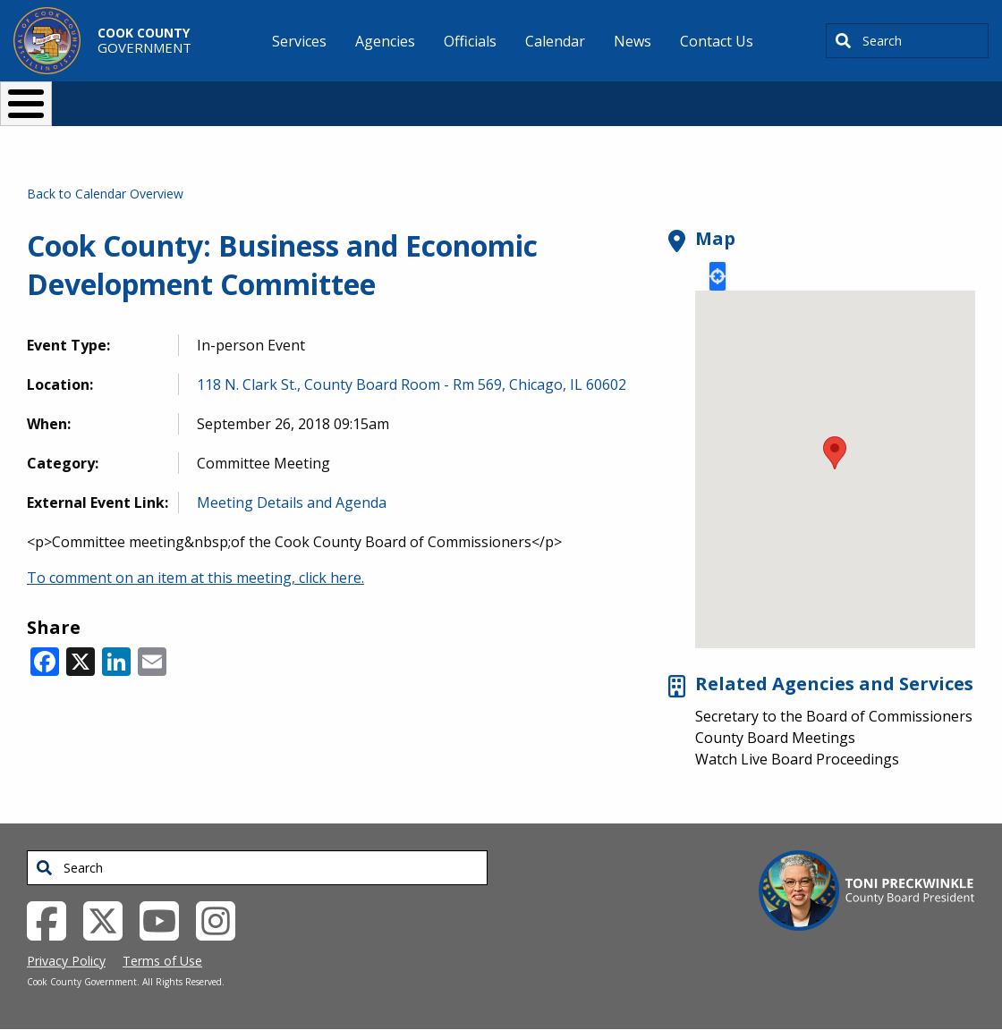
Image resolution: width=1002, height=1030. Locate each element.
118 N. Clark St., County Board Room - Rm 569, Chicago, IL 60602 (411, 384)
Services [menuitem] (299, 41)
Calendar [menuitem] (555, 41)
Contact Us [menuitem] (716, 41)
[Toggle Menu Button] (26, 103)
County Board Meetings (775, 737)
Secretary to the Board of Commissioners (833, 716)
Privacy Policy (66, 960)
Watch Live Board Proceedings (797, 759)
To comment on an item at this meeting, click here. (195, 577)
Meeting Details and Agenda (291, 502)
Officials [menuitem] (470, 41)
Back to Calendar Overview (105, 193)
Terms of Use (162, 960)
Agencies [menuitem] (385, 41)
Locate (717, 276)
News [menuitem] (632, 41)
